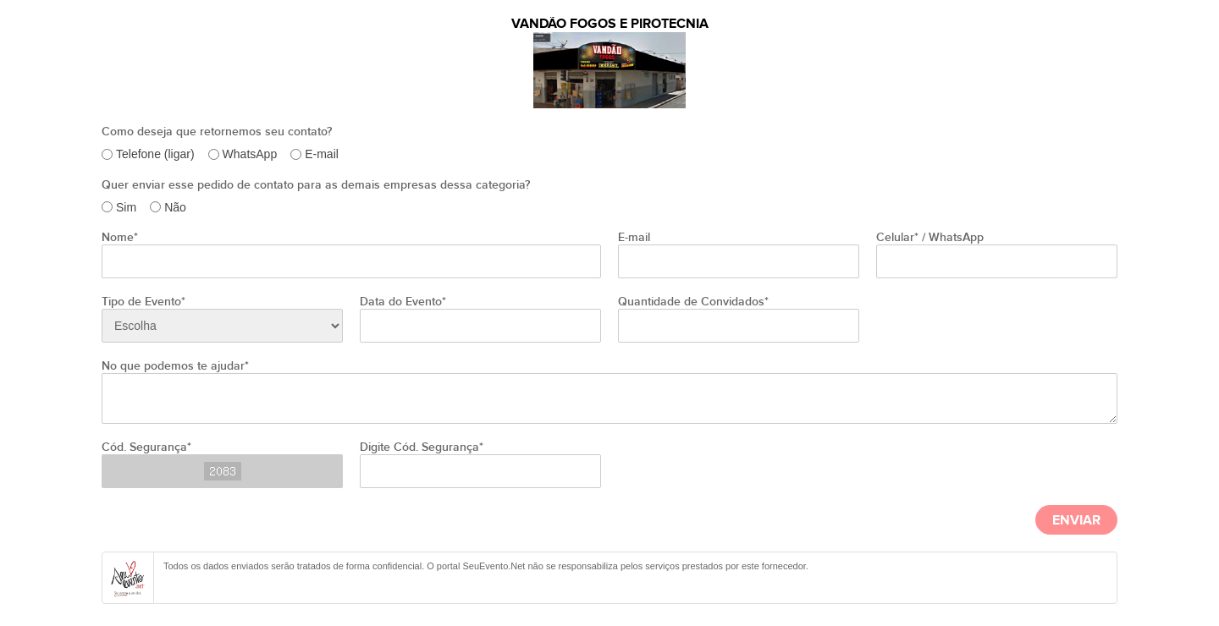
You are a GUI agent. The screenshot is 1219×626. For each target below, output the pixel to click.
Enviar (1076, 521)
